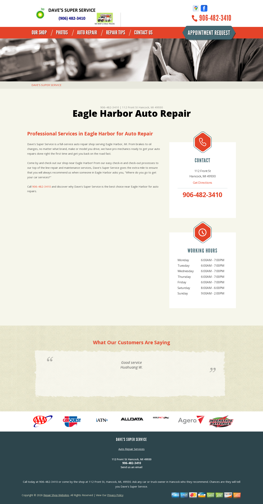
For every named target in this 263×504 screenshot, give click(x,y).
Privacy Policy (115, 495)
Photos (62, 32)
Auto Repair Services (131, 449)
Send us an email (131, 467)
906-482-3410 (215, 18)
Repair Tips (115, 32)
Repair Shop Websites (56, 495)
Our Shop (39, 32)
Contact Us (143, 32)
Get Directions (202, 182)
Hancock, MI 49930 (151, 107)
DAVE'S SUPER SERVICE (46, 85)
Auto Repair (87, 32)
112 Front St (130, 107)
